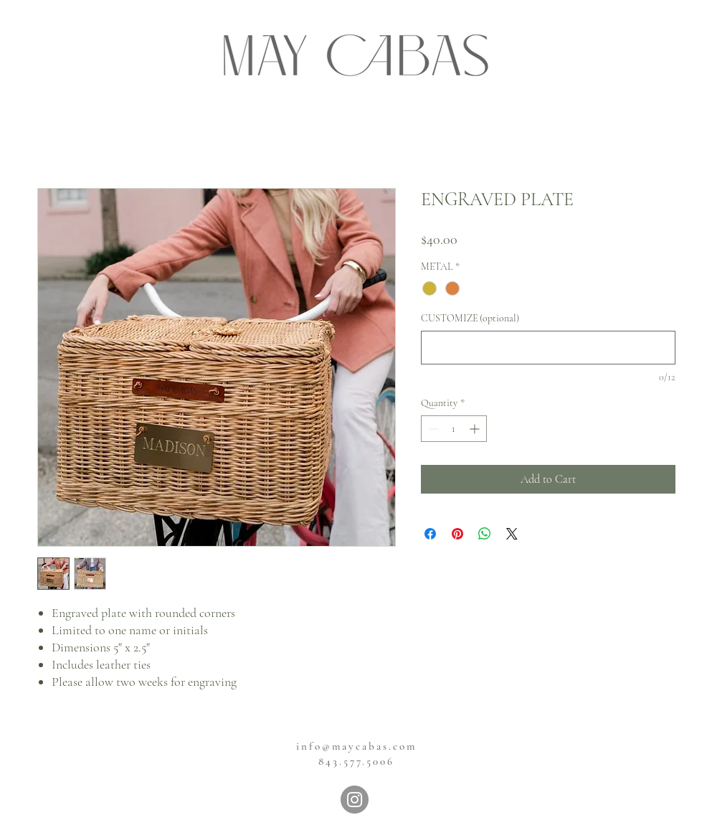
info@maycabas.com (356, 746)
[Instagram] (355, 800)
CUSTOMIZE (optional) (470, 318)
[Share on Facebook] (430, 533)
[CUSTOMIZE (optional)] (548, 347)
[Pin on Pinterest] (457, 533)
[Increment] (476, 428)
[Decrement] (432, 428)
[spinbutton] (454, 428)
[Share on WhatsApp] (484, 533)
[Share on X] (512, 533)
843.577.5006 (356, 761)
